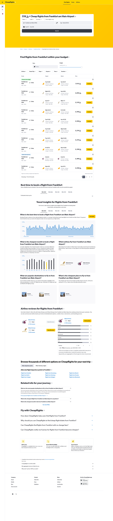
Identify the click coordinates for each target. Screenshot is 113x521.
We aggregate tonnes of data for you (60, 452)
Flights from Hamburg (52, 360)
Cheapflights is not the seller (60, 449)
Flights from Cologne (28, 362)
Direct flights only (52, 19)
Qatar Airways (33, 305)
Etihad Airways (33, 313)
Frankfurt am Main (39, 49)
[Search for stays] (2, 9)
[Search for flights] (2, 6)
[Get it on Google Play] (88, 465)
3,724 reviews (33, 309)
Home (23, 49)
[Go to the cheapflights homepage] (10, 2)
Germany (32, 49)
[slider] (84, 67)
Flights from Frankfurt (28, 358)
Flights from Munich (75, 358)
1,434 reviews (33, 317)
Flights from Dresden (76, 360)
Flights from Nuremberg (52, 358)
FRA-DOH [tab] (46, 177)
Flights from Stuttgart (52, 362)
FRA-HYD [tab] (66, 177)
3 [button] (91, 162)
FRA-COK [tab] (59, 177)
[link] (89, 306)
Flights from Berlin (27, 360)
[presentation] (77, 16)
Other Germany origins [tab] (43, 351)
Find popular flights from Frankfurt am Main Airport (36, 381)
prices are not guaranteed (51, 445)
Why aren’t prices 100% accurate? (60, 454)
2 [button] (88, 162)
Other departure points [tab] (29, 351)
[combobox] (27, 19)
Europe (27, 49)
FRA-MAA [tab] (52, 177)
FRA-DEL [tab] (72, 177)
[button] (2, 2)
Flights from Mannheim (76, 362)
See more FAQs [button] (48, 390)
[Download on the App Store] (88, 469)
